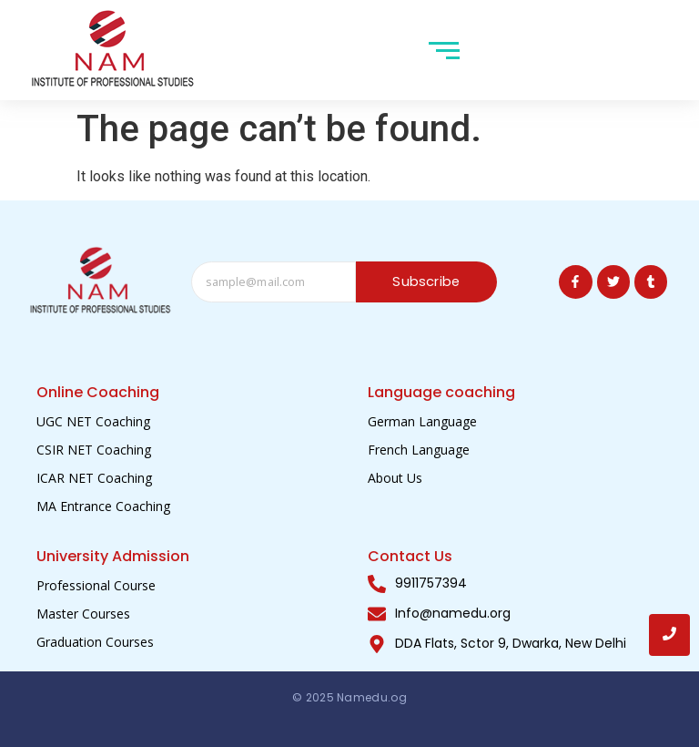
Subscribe (426, 282)
